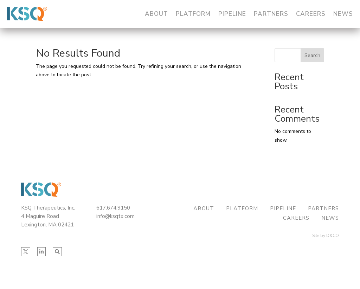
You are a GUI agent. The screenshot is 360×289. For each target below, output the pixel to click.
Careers (311, 14)
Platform (193, 14)
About (156, 14)
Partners (271, 14)
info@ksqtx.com (115, 216)
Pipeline (232, 14)
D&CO (332, 235)
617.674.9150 (113, 207)
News (343, 14)
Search (312, 55)
